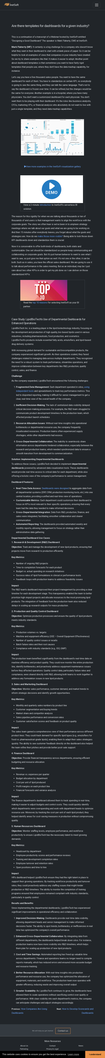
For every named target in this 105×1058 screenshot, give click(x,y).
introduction (45, 205)
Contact (52, 1046)
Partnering (24, 1049)
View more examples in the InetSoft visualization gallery (52, 166)
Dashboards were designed (55, 488)
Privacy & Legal (52, 1049)
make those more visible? (50, 236)
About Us (24, 1046)
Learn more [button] (73, 1054)
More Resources (52, 1041)
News (81, 1046)
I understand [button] (95, 1054)
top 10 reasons (40, 302)
